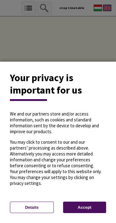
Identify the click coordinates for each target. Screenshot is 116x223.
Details (32, 207)
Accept (84, 207)
